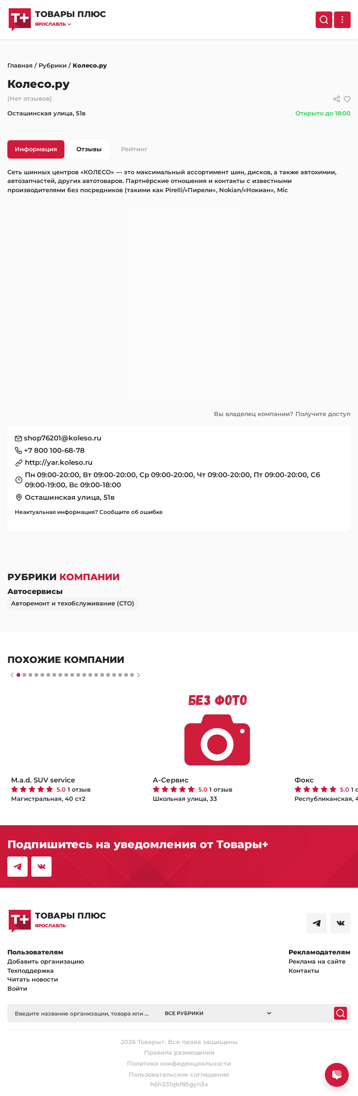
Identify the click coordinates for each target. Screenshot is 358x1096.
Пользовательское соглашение (179, 1074)
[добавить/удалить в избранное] (347, 99)
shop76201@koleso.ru (62, 438)
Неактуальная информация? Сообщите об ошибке (89, 511)
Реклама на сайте (317, 961)
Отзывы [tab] (89, 149)
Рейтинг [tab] (134, 149)
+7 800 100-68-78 (54, 450)
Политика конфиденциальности (179, 1063)
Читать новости (32, 979)
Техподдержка (30, 970)
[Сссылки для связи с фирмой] (336, 99)
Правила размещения (179, 1052)
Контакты (304, 970)
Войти (17, 988)
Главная (20, 65)
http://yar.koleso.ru (58, 462)
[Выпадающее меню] (342, 19)
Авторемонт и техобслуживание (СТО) (72, 603)
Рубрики (53, 65)
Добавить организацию (45, 961)
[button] (70, 24)
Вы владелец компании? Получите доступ (282, 413)
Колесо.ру (90, 65)
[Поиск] (324, 19)
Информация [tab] (36, 149)
